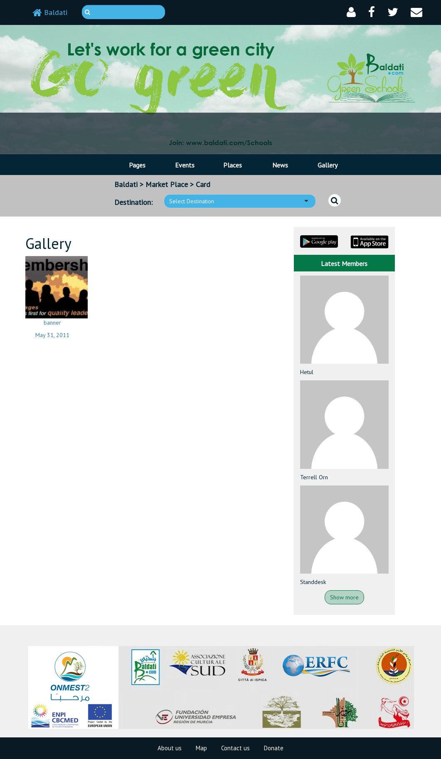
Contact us (235, 748)
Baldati (50, 12)
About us (170, 748)
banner (52, 322)
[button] (351, 12)
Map (201, 748)
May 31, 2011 (52, 335)
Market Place (166, 184)
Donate (273, 748)
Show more (344, 597)
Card (203, 184)
